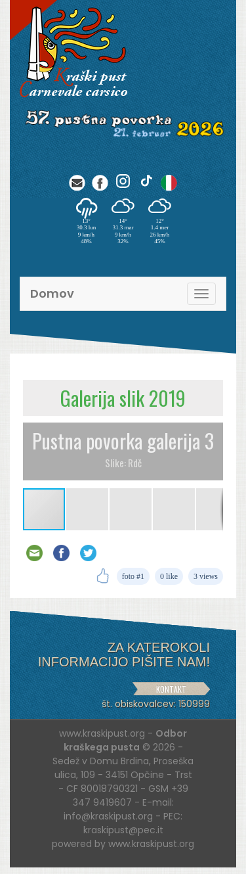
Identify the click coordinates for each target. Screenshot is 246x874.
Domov (52, 293)
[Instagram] (123, 181)
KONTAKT (171, 689)
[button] (88, 509)
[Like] (103, 576)
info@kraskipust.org (108, 816)
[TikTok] (146, 181)
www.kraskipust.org (151, 843)
